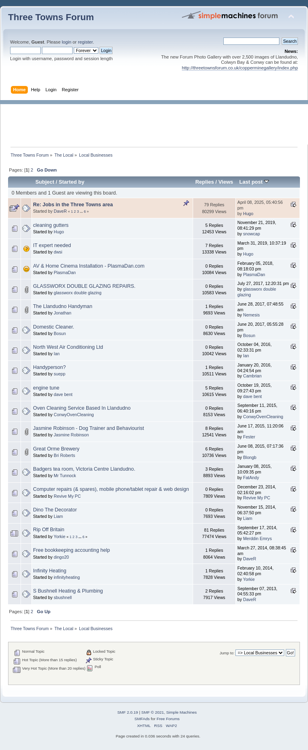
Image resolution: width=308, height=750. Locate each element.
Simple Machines (181, 712)
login (66, 42)
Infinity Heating (49, 571)
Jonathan (62, 312)
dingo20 (61, 557)
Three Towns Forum (51, 17)
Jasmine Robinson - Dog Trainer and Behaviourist (88, 428)
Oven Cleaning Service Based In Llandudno (82, 408)
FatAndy (251, 477)
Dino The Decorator (55, 510)
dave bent (63, 394)
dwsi (58, 251)
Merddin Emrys (257, 538)
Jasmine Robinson (71, 434)
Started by (72, 182)
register (85, 42)
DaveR (60, 211)
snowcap (251, 233)
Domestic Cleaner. (53, 327)
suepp (59, 373)
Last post (254, 182)
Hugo (248, 213)
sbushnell (63, 597)
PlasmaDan (65, 272)
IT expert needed (52, 245)
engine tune (46, 388)
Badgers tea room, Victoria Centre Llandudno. (84, 469)
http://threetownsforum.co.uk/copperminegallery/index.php (240, 67)
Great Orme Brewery (56, 449)
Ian (57, 353)
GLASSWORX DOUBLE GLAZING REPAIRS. (84, 286)
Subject (44, 182)
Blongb (249, 457)
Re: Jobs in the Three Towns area (73, 204)
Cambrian (252, 375)
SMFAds (142, 718)
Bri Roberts (64, 455)
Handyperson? (49, 367)
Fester (249, 436)
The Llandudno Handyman (62, 306)
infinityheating (67, 577)
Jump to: (227, 653)
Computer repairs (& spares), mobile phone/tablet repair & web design (111, 489)
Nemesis (251, 314)
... (82, 211)
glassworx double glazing (77, 292)
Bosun (60, 333)
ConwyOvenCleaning (74, 414)
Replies (204, 182)
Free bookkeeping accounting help (71, 550)
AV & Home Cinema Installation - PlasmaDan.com (88, 266)
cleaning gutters (51, 225)
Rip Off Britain (48, 529)
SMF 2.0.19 (127, 712)
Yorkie (59, 536)
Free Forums (167, 718)
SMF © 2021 (153, 712)
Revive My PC (67, 496)
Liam (58, 516)
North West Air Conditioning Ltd (68, 347)
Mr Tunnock (65, 475)
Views (226, 182)
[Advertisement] (158, 122)
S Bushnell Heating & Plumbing (68, 591)
